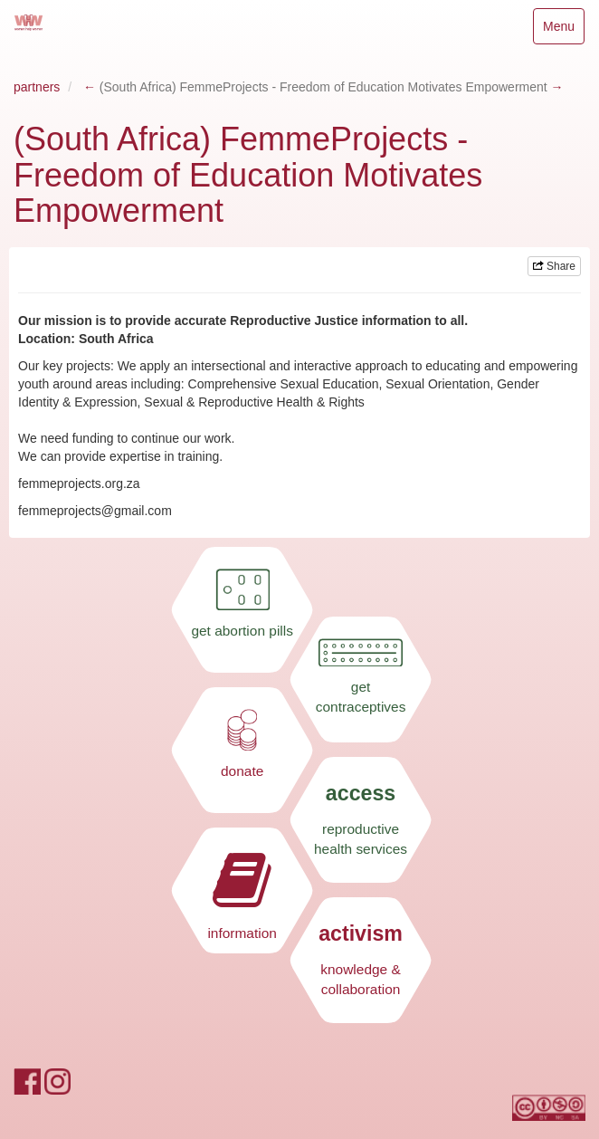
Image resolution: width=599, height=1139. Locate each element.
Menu (563, 30)
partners (37, 87)
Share (554, 266)
